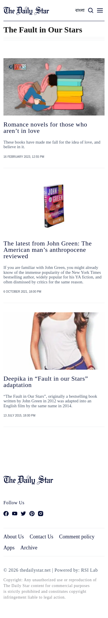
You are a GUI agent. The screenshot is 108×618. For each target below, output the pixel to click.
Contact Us (41, 537)
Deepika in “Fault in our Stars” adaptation (45, 381)
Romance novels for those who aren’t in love (45, 127)
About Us (13, 537)
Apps (9, 548)
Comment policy (76, 537)
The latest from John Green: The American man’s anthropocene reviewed (47, 250)
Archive (28, 548)
